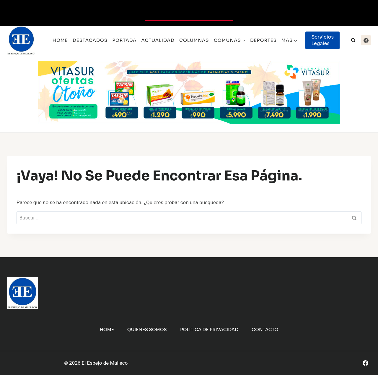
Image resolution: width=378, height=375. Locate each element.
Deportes (263, 40)
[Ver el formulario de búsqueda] (353, 40)
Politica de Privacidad (209, 329)
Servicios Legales (322, 40)
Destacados (90, 40)
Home (60, 40)
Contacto (265, 329)
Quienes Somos (147, 329)
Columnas (194, 40)
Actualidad (158, 40)
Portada (124, 40)
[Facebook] (366, 40)
